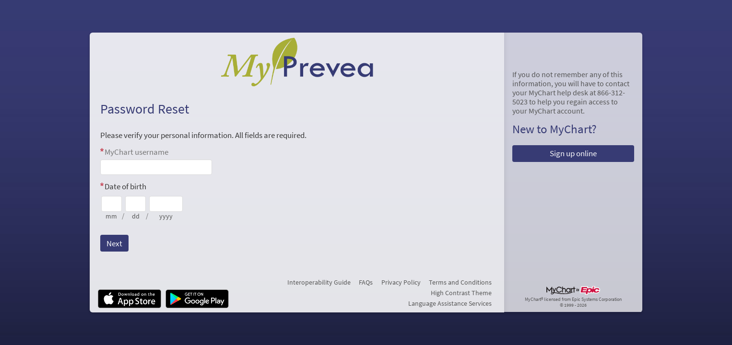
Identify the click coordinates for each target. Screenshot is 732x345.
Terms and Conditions (460, 282)
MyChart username (136, 152)
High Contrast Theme (461, 292)
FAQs (366, 282)
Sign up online (573, 153)
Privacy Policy (401, 282)
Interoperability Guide (319, 282)
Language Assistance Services (450, 303)
